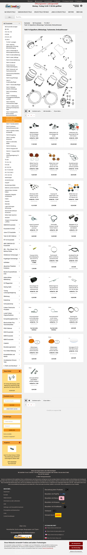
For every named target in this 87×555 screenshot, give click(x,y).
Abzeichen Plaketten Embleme (10, 267)
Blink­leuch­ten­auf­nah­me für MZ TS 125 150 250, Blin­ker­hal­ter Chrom (73, 287)
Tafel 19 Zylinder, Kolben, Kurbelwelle (12, 131)
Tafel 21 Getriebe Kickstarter (10, 138)
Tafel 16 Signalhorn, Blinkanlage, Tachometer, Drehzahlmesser (12, 119)
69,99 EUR (12, 390)
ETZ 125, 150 (8, 32)
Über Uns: (22, 526)
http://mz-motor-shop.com (54, 538)
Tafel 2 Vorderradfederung (13, 55)
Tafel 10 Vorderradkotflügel (11, 81)
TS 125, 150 (8, 162)
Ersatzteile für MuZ (41, 12)
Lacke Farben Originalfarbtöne (8, 314)
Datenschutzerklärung (47, 548)
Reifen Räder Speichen (11, 215)
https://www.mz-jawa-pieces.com (56, 531)
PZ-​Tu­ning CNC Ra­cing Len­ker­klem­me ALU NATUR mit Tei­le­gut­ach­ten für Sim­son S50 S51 (12, 385)
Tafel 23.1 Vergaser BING (12, 151)
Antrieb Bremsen (9, 180)
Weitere (71, 12)
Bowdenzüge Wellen (10, 185)
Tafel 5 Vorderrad (10, 62)
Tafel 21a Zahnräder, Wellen (11, 142)
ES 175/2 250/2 (9, 172)
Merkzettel (79, 1)
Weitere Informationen (76, 551)
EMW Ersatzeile (8, 336)
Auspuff (7, 182)
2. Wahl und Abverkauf (10, 366)
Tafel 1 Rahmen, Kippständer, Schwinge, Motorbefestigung (12, 46)
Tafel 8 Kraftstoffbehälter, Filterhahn (13, 74)
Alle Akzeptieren (76, 543)
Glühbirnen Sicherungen (11, 255)
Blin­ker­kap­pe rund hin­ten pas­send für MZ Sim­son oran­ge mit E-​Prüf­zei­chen (34, 349)
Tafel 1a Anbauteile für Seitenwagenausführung (12, 51)
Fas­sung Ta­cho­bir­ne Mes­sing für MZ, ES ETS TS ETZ (34, 257)
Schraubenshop (8, 304)
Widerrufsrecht (7, 498)
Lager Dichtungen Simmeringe (9, 207)
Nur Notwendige (76, 547)
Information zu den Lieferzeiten (12, 501)
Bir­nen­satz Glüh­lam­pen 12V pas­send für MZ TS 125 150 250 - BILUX (34, 195)
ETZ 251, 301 (8, 37)
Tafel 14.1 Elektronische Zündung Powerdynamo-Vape (12, 107)
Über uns (79, 12)
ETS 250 (7, 164)
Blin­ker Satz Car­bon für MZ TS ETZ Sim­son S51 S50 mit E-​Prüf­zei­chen (73, 195)
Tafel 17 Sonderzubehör (12, 124)
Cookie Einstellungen (9, 516)
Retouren (57, 1)
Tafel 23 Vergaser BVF (12, 148)
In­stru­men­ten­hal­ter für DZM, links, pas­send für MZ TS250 (34, 318)
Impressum (7, 491)
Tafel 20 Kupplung (11, 135)
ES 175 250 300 (9, 170)
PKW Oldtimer (8, 328)
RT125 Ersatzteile (9, 240)
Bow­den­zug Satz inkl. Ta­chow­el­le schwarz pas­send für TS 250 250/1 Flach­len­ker (73, 165)
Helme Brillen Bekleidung (8, 278)
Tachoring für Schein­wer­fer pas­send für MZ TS (73, 318)
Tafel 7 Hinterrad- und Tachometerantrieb (12, 70)
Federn (7, 199)
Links (5, 513)
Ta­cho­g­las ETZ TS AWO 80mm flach (73, 348)
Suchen (30, 1)
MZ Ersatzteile (10, 12)
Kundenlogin (48, 1)
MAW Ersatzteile (8, 339)
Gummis (7, 201)
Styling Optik (7, 287)
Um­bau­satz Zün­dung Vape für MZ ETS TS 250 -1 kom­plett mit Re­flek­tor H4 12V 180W (73, 134)
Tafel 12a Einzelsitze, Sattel (11, 92)
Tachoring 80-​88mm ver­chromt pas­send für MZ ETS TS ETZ (53, 257)
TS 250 (7, 159)
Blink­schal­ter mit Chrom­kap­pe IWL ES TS (53, 134)
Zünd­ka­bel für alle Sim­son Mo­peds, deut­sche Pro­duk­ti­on (73, 257)
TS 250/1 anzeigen (11, 42)
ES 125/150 (8, 167)
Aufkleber (6, 262)
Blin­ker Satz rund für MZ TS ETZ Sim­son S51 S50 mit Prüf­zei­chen (53, 165)
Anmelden (12, 430)
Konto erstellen (8, 434)
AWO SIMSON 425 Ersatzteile (9, 244)
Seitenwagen (8, 177)
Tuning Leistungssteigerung (10, 291)
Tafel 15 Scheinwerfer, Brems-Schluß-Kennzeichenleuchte (12, 113)
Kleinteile (7, 204)
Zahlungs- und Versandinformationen (13, 507)
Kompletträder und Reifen (9, 355)
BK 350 (7, 29)
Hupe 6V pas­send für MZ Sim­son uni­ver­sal (34, 226)
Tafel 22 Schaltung (11, 146)
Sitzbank (7, 217)
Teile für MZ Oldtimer (10, 236)
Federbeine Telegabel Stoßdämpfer (10, 195)
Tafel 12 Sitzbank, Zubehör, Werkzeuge (11, 88)
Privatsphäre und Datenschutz (12, 510)
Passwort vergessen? (9, 436)
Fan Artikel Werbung (10, 351)
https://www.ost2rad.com (54, 528)
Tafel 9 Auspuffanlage (12, 78)
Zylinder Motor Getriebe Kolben (11, 191)
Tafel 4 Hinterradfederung (13, 60)
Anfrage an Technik (68, 1)
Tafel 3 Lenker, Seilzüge (12, 57)
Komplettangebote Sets (11, 319)
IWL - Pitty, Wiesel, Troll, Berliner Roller (11, 250)
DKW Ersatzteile (8, 332)
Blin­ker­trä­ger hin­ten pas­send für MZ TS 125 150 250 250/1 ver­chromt (53, 287)
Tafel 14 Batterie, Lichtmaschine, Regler (12, 102)
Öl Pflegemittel (8, 283)
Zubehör (6, 343)
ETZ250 (7, 34)
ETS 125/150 (8, 175)
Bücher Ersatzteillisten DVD (10, 273)
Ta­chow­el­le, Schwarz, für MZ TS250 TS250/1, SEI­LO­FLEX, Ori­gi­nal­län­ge (53, 226)
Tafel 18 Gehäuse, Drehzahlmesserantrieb (12, 127)
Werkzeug (7, 296)
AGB (5, 504)
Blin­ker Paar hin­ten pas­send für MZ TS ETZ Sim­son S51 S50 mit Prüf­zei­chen (34, 165)
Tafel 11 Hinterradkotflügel (13, 84)
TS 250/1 (7, 39)
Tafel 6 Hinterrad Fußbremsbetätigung (11, 65)
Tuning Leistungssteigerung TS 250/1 (12, 155)
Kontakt (6, 494)
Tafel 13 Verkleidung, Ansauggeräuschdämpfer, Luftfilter (13, 97)
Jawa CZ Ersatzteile (58, 12)
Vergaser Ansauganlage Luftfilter (11, 221)
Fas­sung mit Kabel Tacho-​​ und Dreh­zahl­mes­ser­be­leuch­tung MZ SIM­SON (53, 195)
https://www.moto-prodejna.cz (55, 534)
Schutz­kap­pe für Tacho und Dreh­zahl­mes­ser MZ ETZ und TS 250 (34, 287)
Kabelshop (7, 300)
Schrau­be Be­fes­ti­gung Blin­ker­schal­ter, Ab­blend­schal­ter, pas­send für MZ (34, 379)
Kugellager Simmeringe (11, 258)
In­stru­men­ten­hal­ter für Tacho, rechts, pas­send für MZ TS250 (53, 318)
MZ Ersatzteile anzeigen (11, 26)
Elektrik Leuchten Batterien (12, 187)
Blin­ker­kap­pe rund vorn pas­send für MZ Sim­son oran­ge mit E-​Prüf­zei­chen (53, 349)
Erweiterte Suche (12, 409)
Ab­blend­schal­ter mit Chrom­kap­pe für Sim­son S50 (34, 134)
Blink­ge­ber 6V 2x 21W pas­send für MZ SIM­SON (73, 226)
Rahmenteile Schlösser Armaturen (11, 211)
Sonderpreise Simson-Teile (10, 361)
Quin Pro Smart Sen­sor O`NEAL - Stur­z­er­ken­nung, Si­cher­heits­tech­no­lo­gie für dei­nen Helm (12, 456)
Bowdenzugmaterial (10, 347)
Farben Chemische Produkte (9, 308)
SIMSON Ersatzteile (25, 12)
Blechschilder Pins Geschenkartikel (9, 323)
